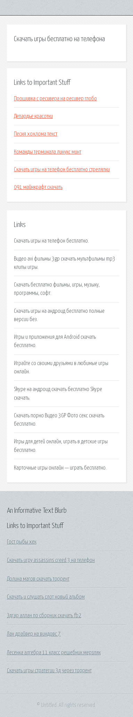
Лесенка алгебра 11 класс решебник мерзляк (54, 652)
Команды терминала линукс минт (47, 152)
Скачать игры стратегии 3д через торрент (49, 670)
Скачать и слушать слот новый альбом (46, 597)
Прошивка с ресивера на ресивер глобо (55, 98)
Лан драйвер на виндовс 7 (34, 634)
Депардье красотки (33, 116)
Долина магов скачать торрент (38, 579)
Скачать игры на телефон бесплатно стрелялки (62, 169)
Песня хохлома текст (35, 134)
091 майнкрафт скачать (38, 187)
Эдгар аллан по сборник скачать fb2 (44, 615)
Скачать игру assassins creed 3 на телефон (51, 560)
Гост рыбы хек (21, 542)
